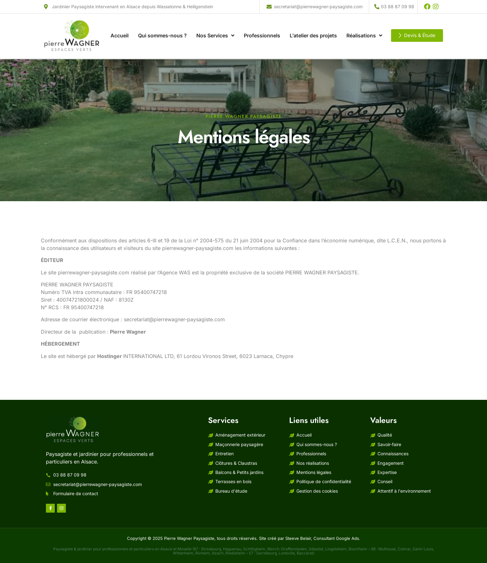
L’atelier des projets (313, 26)
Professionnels (262, 26)
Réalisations (364, 26)
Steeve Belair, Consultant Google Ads (322, 538)
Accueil (120, 26)
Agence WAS (174, 272)
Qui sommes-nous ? (162, 26)
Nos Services (215, 26)
